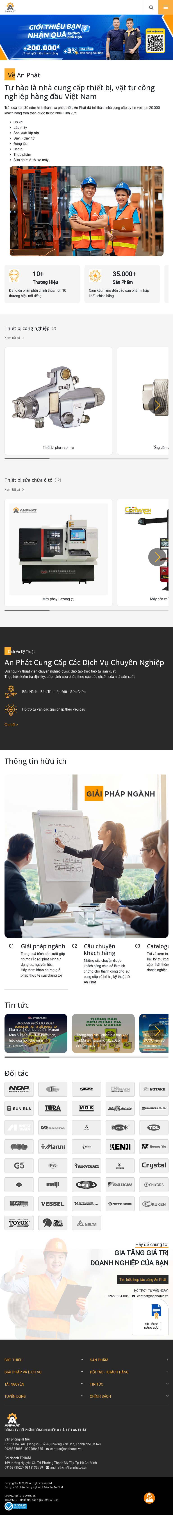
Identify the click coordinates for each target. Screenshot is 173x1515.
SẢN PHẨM (99, 1360)
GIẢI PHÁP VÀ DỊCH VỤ (23, 1372)
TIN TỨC (96, 1384)
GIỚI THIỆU (13, 1360)
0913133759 (34, 1467)
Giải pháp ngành (43, 946)
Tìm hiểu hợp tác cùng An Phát (142, 1280)
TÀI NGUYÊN (14, 1384)
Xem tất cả (14, 338)
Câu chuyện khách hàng (99, 949)
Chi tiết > (11, 725)
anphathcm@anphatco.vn (68, 1467)
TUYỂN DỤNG (15, 1396)
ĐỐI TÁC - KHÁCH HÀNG (109, 1372)
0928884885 (14, 1449)
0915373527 (14, 1467)
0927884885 (34, 1449)
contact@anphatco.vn (66, 1449)
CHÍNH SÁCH (100, 1396)
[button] (71, 52)
